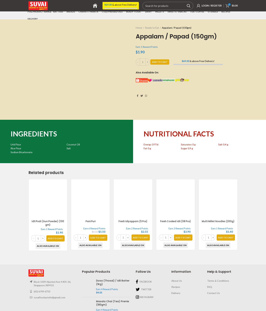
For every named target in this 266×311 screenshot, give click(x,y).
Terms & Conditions (218, 264)
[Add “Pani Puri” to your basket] (98, 221)
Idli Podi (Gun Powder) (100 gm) (48, 206)
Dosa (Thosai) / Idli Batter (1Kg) (113, 266)
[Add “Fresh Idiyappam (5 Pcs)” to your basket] (141, 221)
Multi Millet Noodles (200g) (218, 205)
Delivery (175, 276)
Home (139, 27)
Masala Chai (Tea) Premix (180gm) (112, 286)
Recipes (175, 270)
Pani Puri (90, 205)
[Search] (167, 6)
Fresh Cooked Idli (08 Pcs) (175, 205)
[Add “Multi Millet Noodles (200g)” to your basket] (226, 221)
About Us (176, 264)
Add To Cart (160, 62)
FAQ (209, 270)
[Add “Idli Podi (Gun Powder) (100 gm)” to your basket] (55, 222)
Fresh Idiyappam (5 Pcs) (133, 205)
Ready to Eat (152, 27)
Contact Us (213, 276)
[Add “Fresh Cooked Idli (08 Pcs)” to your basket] (183, 221)
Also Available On (48, 229)
